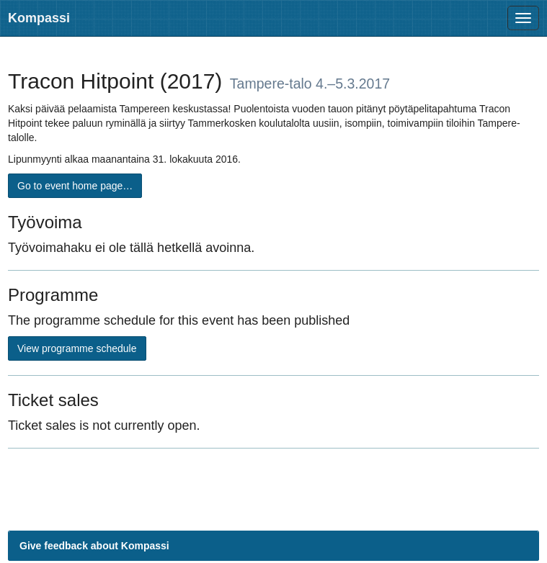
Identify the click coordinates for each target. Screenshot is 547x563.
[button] (273, 545)
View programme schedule (77, 348)
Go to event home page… (75, 186)
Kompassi (39, 18)
